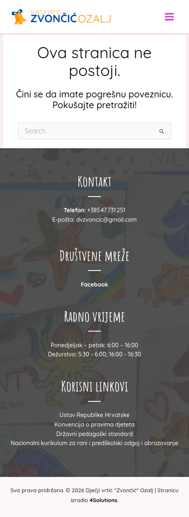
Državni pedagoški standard (94, 434)
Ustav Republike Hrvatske (95, 415)
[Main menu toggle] (169, 16)
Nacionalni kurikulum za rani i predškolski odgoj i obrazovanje (94, 443)
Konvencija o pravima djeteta (95, 424)
